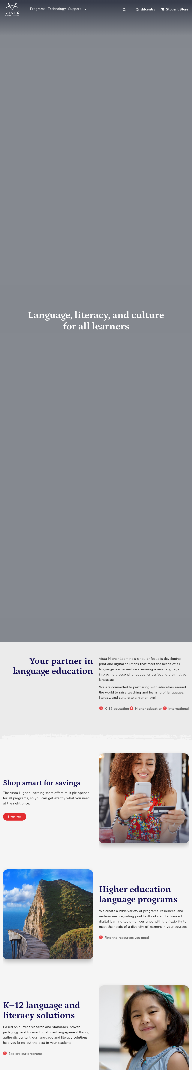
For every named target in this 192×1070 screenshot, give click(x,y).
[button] (125, 9)
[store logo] (17, 9)
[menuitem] (38, 9)
